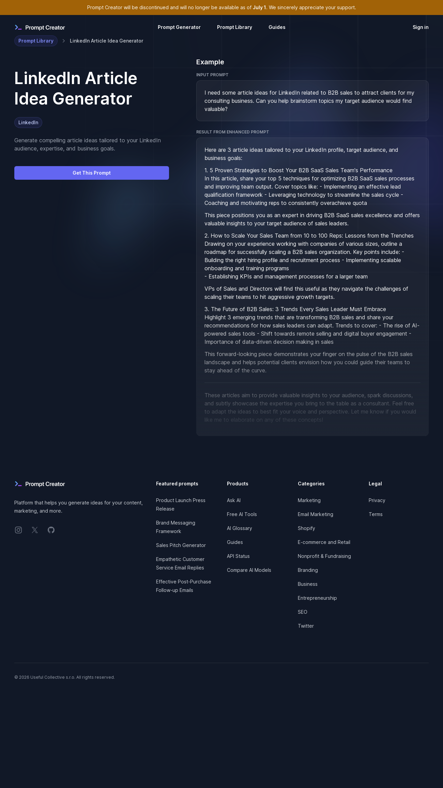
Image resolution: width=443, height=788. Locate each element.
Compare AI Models (249, 570)
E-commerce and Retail (324, 542)
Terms (376, 514)
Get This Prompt (92, 173)
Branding (308, 570)
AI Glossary (239, 528)
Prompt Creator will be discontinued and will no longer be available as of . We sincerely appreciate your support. (221, 7)
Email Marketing (315, 514)
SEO (302, 612)
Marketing (309, 500)
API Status (238, 556)
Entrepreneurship (317, 598)
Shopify (306, 528)
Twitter (306, 626)
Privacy (377, 500)
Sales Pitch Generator (181, 545)
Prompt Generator (179, 27)
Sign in (421, 27)
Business (308, 584)
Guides (277, 27)
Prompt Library (234, 27)
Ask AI (234, 500)
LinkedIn (28, 122)
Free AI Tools (242, 514)
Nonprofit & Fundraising (324, 556)
